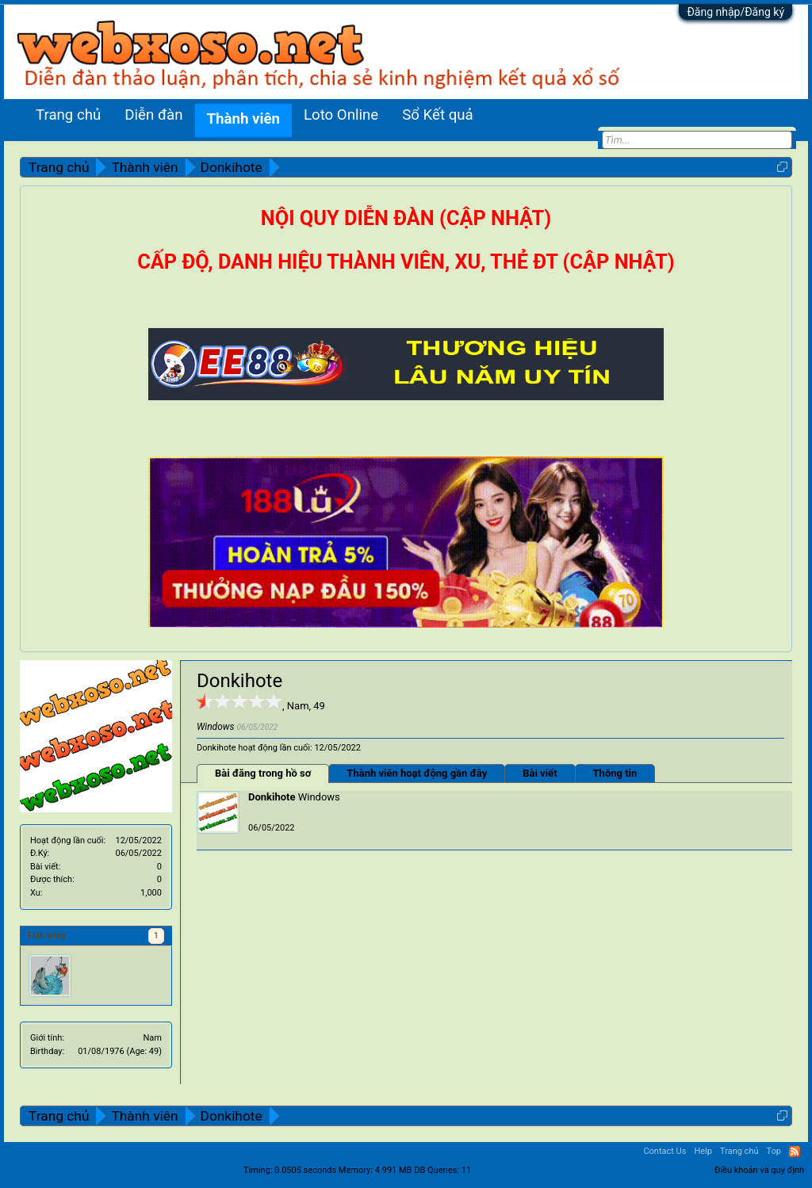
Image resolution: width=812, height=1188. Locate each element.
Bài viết (540, 773)
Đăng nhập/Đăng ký (735, 12)
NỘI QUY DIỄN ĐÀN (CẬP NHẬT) (406, 218)
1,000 (151, 893)
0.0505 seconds (305, 1170)
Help (703, 1151)
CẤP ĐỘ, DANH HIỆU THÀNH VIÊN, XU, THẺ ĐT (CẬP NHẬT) (405, 261)
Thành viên (243, 119)
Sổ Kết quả (437, 115)
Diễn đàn (153, 115)
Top (774, 1151)
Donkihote (272, 797)
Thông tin (615, 773)
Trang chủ (68, 115)
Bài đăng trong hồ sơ (263, 773)
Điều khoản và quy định (759, 1170)
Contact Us (664, 1151)
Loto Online (341, 115)
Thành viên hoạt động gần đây (417, 773)
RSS (794, 1151)
